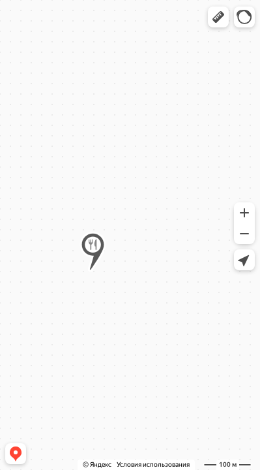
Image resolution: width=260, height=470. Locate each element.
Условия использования (153, 464)
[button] (218, 17)
